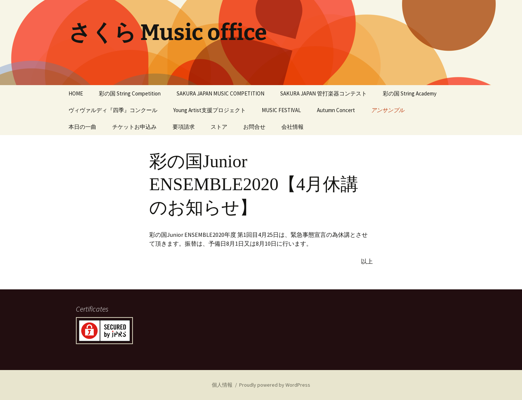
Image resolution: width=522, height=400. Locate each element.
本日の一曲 (82, 126)
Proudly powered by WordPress (274, 384)
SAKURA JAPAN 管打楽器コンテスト (323, 93)
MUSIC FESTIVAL (281, 110)
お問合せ (254, 126)
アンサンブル (387, 110)
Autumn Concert (336, 110)
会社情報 (292, 126)
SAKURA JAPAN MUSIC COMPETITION (220, 93)
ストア (219, 126)
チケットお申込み (134, 126)
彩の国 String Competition (130, 93)
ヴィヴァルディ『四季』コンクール (112, 110)
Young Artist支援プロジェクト (209, 110)
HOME (75, 93)
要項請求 (184, 126)
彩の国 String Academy (409, 93)
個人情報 (222, 384)
